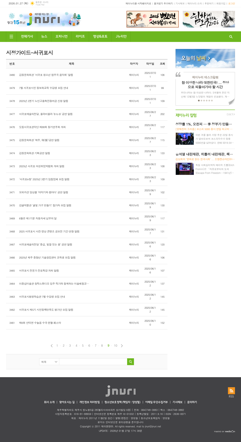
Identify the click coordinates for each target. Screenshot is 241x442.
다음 (121, 345)
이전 (51, 345)
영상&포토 (100, 36)
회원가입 (220, 3)
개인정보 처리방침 (89, 402)
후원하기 (208, 3)
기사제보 (180, 3)
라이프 (80, 36)
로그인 (231, 3)
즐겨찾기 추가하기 (163, 3)
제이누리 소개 (194, 3)
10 (115, 345)
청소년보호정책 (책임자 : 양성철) (122, 402)
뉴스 (44, 36)
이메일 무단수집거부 (156, 402)
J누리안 (121, 36)
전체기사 (27, 36)
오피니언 (61, 36)
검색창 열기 (231, 36)
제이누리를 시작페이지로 (138, 3)
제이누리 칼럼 (186, 115)
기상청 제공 (39, 4)
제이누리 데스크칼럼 (205, 77)
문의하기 (192, 402)
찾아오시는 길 (67, 402)
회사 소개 (49, 402)
